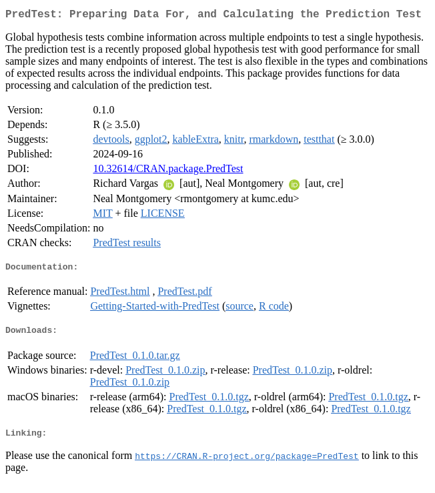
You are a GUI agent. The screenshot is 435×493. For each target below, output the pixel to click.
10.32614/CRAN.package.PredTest (168, 171)
